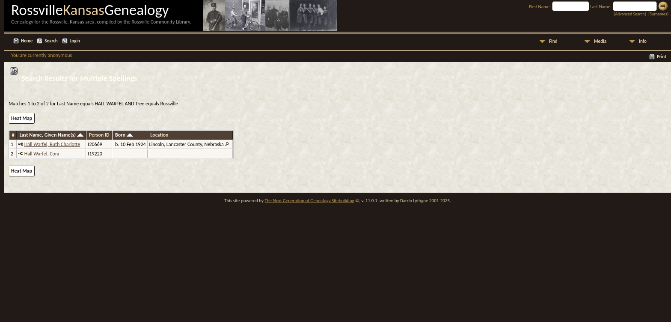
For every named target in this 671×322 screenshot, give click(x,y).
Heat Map (21, 118)
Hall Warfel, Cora (41, 154)
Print (661, 57)
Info (643, 41)
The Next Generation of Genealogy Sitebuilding (309, 200)
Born (124, 135)
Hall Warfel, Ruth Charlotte (52, 144)
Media (600, 41)
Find (553, 41)
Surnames (658, 14)
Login (75, 41)
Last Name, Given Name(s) (51, 135)
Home (27, 41)
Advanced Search (629, 14)
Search (51, 41)
